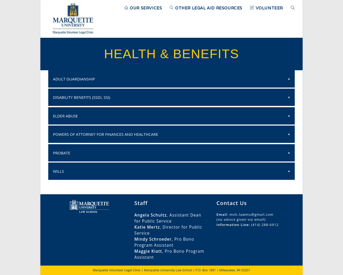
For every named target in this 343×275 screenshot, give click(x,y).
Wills (58, 171)
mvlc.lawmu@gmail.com (251, 214)
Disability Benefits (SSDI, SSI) (81, 97)
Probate (61, 152)
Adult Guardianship (74, 79)
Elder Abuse (65, 115)
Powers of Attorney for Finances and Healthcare (105, 134)
